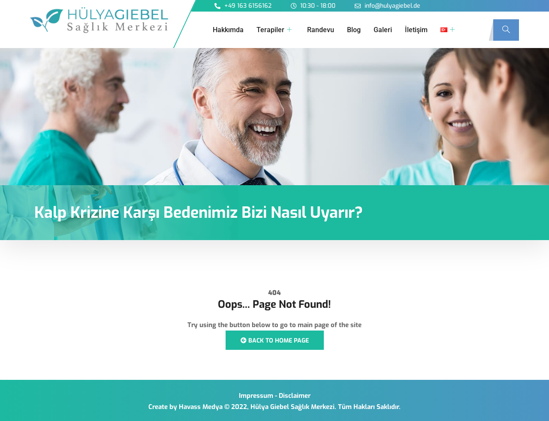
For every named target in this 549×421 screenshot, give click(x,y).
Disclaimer (295, 395)
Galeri (383, 30)
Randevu (320, 30)
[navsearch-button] (506, 30)
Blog (354, 30)
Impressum (256, 395)
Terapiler (274, 30)
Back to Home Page (275, 341)
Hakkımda (228, 30)
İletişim (416, 30)
